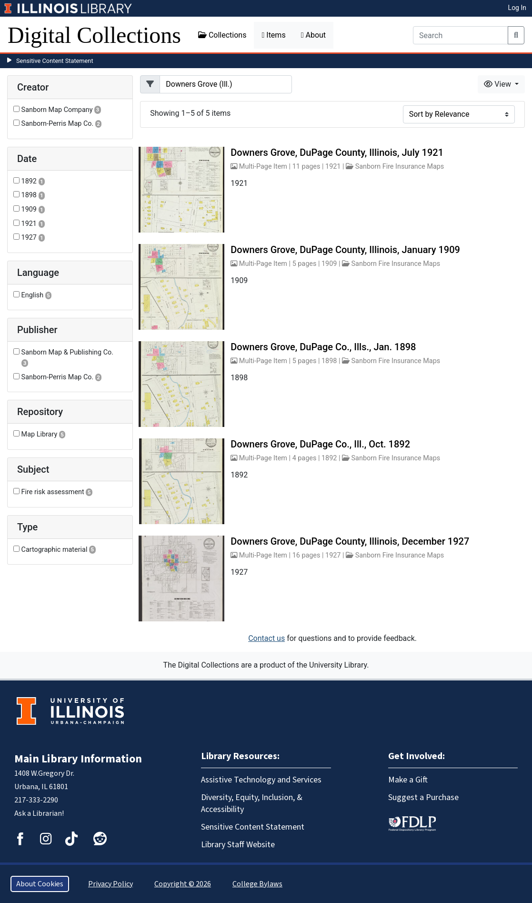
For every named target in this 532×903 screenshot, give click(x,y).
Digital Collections (94, 35)
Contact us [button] (266, 638)
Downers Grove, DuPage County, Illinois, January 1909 (345, 249)
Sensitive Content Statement (54, 60)
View (498, 84)
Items (273, 35)
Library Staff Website (238, 845)
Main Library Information (78, 759)
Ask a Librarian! (39, 813)
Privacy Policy (110, 884)
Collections (222, 35)
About (313, 35)
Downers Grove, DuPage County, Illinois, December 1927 (350, 541)
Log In (517, 7)
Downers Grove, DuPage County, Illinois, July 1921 (337, 152)
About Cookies (39, 884)
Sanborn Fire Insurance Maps (399, 166)
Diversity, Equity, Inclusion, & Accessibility (251, 803)
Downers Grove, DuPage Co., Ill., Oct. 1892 (320, 444)
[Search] (460, 35)
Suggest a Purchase (423, 797)
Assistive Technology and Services (261, 780)
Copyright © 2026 (182, 884)
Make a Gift (408, 780)
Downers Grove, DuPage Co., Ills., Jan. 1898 (323, 347)
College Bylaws (257, 884)
